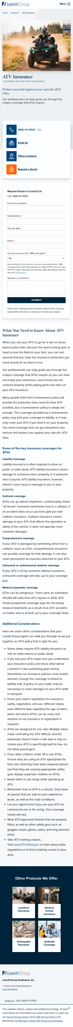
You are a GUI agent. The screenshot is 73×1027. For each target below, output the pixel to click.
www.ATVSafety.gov (26, 844)
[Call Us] (36, 130)
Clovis (5, 81)
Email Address (14, 216)
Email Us (9, 1000)
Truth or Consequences (35, 81)
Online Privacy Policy (18, 1017)
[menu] (68, 4)
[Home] (16, 973)
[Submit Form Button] (36, 300)
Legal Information (9, 989)
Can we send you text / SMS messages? (27, 253)
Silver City (20, 81)
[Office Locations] (36, 156)
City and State (14, 228)
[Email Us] (23, 142)
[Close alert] (69, 1008)
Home (5, 13)
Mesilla (12, 81)
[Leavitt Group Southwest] (15, 4)
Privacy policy (21, 272)
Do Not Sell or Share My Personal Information (39, 1020)
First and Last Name (17, 203)
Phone (11, 241)
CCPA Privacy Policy (45, 1017)
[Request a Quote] (36, 169)
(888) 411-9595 (29, 1000)
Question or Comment (18, 278)
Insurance (15, 13)
